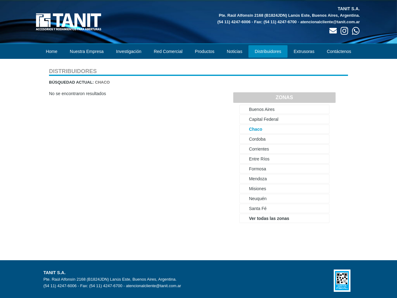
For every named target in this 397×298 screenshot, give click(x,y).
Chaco (255, 129)
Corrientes (259, 149)
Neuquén (258, 198)
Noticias (234, 51)
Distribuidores (268, 51)
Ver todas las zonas (269, 218)
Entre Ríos (259, 158)
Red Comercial (168, 51)
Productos (204, 51)
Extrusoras (304, 51)
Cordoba (257, 139)
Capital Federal (264, 119)
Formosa (257, 168)
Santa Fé (258, 208)
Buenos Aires (262, 109)
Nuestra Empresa (87, 51)
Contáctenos (339, 51)
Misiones (257, 188)
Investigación (128, 51)
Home (51, 51)
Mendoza (258, 178)
